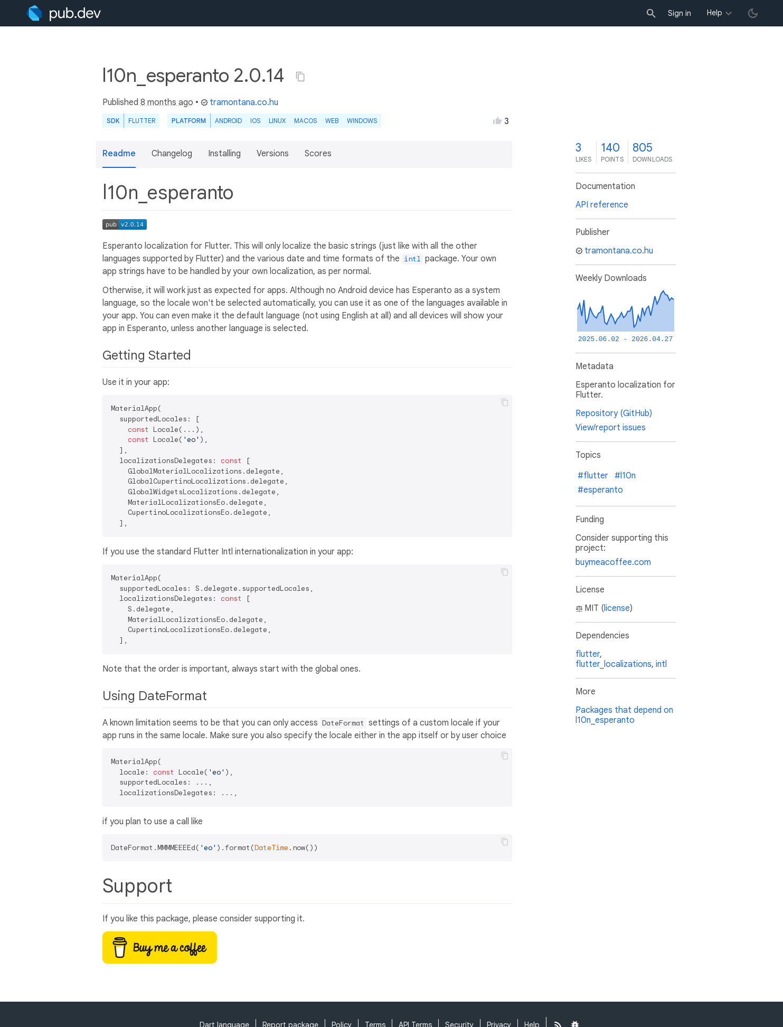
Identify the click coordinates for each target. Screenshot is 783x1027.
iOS (255, 121)
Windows (362, 121)
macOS (305, 121)
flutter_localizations (614, 664)
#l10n (625, 475)
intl (661, 664)
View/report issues (611, 427)
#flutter (593, 475)
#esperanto (600, 490)
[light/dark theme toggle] (753, 13)
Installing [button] (224, 153)
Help (714, 12)
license (617, 608)
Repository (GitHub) (614, 413)
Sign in (679, 13)
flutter (588, 654)
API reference (602, 205)
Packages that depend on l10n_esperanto (624, 715)
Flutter (141, 121)
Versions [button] (273, 153)
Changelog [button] (172, 153)
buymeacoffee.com (613, 562)
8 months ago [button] (166, 102)
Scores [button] (318, 153)
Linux (277, 121)
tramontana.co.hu (239, 102)
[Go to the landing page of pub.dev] (63, 13)
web (331, 121)
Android (228, 121)
